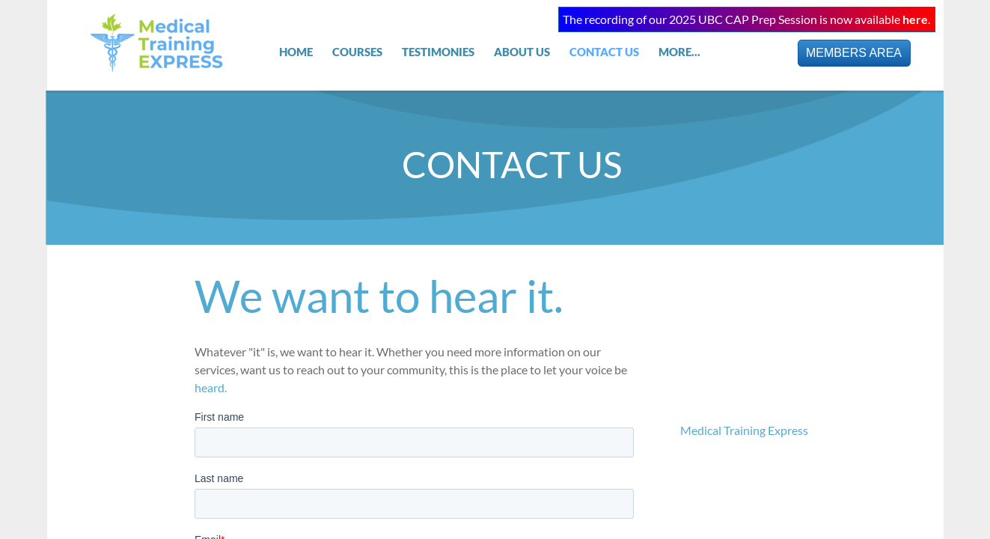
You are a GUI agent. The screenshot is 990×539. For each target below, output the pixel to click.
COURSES (357, 51)
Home (296, 51)
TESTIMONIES (438, 51)
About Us (522, 51)
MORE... (679, 51)
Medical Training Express (744, 430)
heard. (212, 387)
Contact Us (604, 51)
